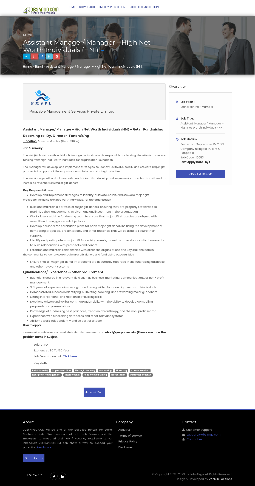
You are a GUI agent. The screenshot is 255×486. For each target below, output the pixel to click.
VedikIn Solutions (220, 479)
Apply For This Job (200, 173)
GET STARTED (34, 458)
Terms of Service (130, 436)
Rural (27, 35)
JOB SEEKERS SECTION (152, 8)
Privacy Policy (127, 442)
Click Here (70, 356)
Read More (94, 392)
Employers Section (117, 8)
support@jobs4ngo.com (203, 435)
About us (124, 430)
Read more (44, 447)
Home (72, 8)
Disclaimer (125, 447)
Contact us (194, 439)
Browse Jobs (90, 8)
